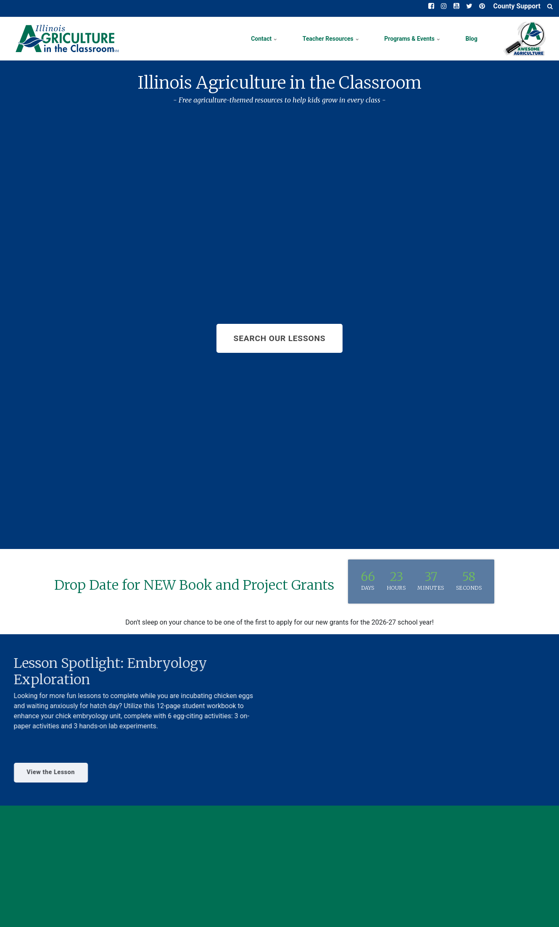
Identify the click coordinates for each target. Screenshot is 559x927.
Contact (264, 38)
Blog (471, 38)
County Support (516, 6)
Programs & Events (412, 38)
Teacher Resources (331, 38)
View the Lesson (42, 772)
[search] (550, 6)
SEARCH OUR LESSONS (280, 338)
